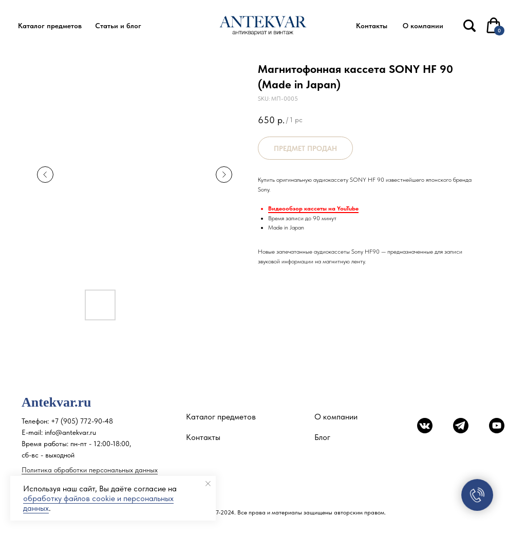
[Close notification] (208, 483)
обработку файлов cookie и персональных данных (98, 503)
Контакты (203, 437)
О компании (336, 417)
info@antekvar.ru (70, 432)
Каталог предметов (221, 417)
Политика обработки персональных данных (90, 470)
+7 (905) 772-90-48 (82, 421)
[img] (469, 25)
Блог (322, 437)
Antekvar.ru (56, 402)
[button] (49, 25)
